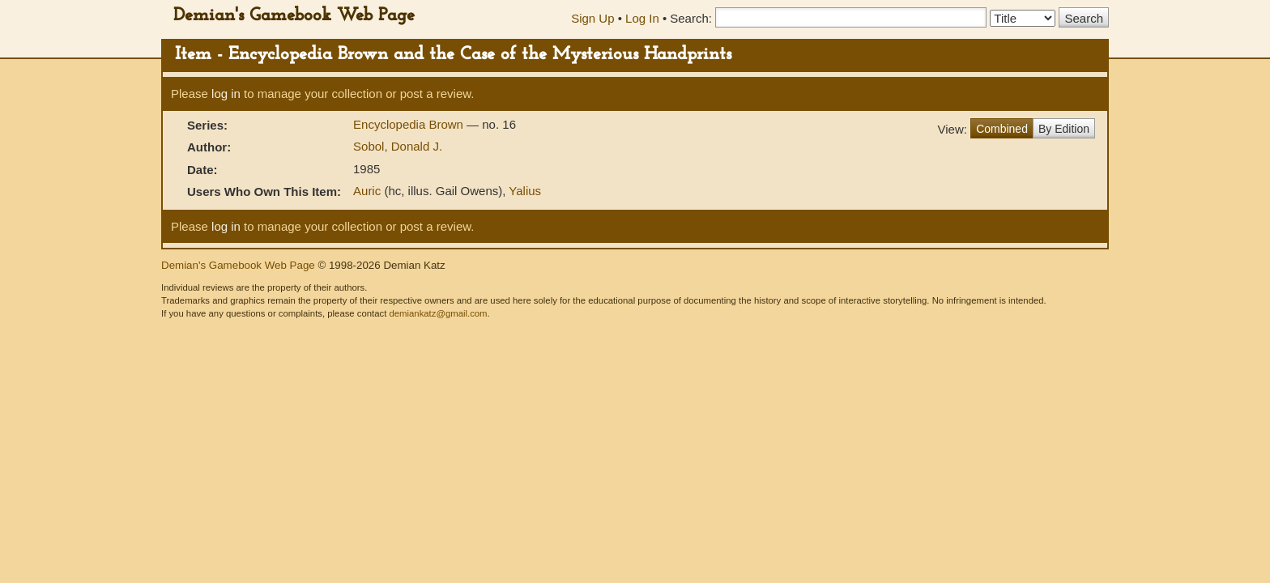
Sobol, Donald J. (397, 146)
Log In (642, 18)
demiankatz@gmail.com (438, 313)
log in (226, 93)
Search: (691, 18)
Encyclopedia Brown (410, 124)
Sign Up (592, 18)
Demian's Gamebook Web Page (294, 15)
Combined (1002, 128)
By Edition (1063, 128)
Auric (367, 191)
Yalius (525, 191)
